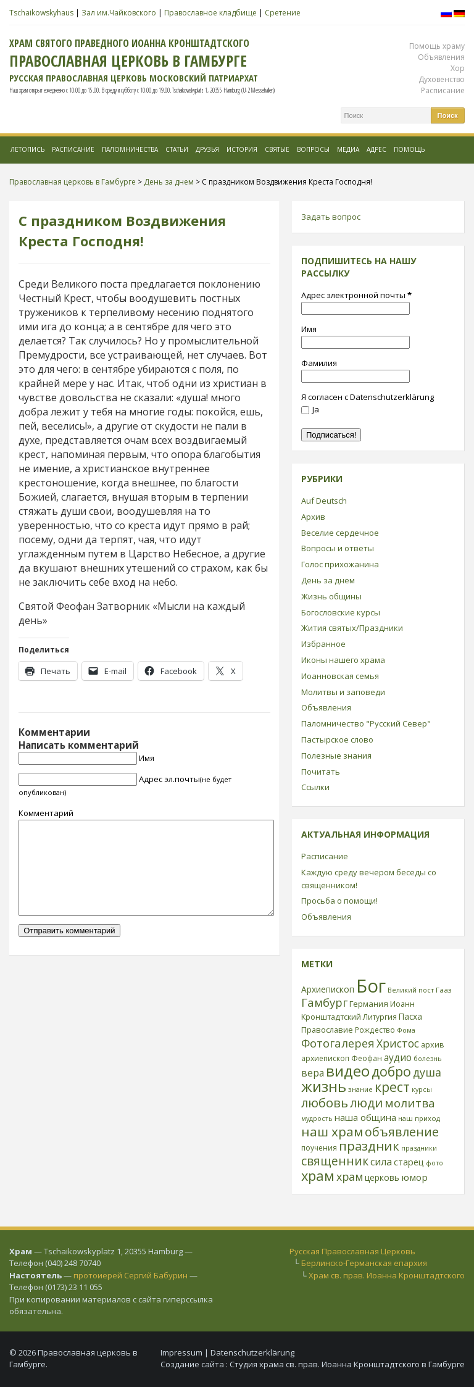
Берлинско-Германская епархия (364, 1262)
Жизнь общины (331, 596)
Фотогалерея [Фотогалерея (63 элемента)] (338, 1043)
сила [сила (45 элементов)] (381, 1161)
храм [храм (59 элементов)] (349, 1176)
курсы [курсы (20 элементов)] (422, 1089)
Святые (277, 149)
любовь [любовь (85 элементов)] (324, 1102)
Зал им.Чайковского (118, 12)
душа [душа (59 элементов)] (427, 1072)
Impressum (181, 1352)
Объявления (441, 57)
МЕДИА (348, 149)
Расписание (443, 90)
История (242, 149)
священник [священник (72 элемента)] (334, 1161)
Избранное (323, 643)
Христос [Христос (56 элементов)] (397, 1043)
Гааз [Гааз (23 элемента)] (444, 989)
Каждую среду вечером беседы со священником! (368, 879)
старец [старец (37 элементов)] (409, 1162)
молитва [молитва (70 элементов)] (410, 1103)
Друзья (207, 149)
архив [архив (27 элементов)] (432, 1044)
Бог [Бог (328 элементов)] (371, 985)
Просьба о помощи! (339, 900)
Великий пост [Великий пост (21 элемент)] (411, 989)
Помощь (409, 149)
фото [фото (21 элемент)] (434, 1162)
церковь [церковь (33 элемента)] (382, 1177)
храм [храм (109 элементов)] (318, 1176)
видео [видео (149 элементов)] (348, 1070)
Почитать (320, 771)
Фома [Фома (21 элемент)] (406, 1030)
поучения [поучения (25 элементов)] (319, 1148)
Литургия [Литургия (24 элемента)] (380, 1017)
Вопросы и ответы (337, 548)
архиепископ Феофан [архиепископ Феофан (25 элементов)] (341, 1058)
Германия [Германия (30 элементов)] (368, 1003)
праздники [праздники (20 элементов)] (419, 1148)
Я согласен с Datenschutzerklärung (367, 396)
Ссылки (315, 787)
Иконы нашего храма (343, 659)
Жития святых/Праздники (352, 627)
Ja (310, 409)
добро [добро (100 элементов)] (391, 1071)
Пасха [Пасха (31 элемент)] (410, 1016)
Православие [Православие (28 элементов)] (327, 1029)
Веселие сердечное (340, 532)
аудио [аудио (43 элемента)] (398, 1057)
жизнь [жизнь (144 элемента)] (323, 1086)
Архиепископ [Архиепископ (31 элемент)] (327, 989)
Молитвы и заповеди (343, 692)
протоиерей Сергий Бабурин (130, 1275)
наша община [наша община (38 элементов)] (365, 1117)
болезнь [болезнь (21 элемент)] (428, 1058)
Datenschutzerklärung (252, 1352)
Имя (146, 758)
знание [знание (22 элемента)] (360, 1089)
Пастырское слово (337, 739)
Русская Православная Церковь (352, 1251)
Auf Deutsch (324, 500)
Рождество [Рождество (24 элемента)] (375, 1030)
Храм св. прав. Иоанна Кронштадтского (387, 1275)
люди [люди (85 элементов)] (366, 1102)
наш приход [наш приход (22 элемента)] (419, 1118)
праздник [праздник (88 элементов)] (369, 1145)
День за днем (328, 580)
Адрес (376, 149)
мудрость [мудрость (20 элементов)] (317, 1118)
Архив (313, 516)
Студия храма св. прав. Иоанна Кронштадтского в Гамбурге (347, 1364)
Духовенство (441, 79)
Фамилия (319, 363)
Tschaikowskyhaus (41, 12)
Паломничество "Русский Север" (366, 723)
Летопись (27, 149)
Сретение (283, 12)
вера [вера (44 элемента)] (312, 1073)
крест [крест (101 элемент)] (392, 1087)
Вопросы (313, 149)
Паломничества (130, 149)
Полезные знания (336, 755)
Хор (458, 68)
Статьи (176, 149)
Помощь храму (437, 46)
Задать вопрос (330, 216)
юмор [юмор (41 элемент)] (414, 1177)
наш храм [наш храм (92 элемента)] (332, 1131)
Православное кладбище (210, 12)
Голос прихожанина (340, 564)
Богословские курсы (340, 612)
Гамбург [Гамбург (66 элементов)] (324, 1002)
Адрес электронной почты (356, 295)
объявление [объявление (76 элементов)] (402, 1131)
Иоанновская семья (340, 675)
